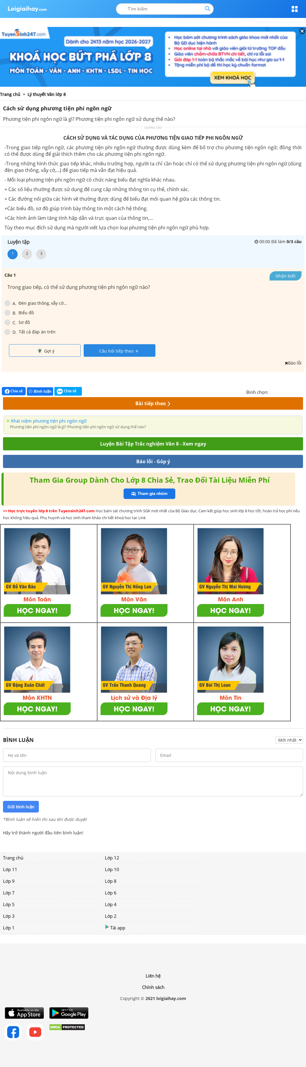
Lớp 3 (9, 916)
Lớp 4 (111, 904)
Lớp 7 (9, 893)
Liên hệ (153, 976)
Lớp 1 (9, 928)
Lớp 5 (9, 904)
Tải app (115, 927)
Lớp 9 (9, 881)
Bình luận (40, 391)
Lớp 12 (112, 858)
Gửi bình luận (20, 806)
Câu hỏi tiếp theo (118, 351)
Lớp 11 (10, 869)
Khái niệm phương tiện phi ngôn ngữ (49, 421)
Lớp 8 (111, 881)
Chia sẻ (14, 391)
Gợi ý (45, 351)
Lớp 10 (112, 869)
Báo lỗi (293, 363)
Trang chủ (13, 858)
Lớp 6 (111, 893)
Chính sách (153, 987)
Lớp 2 (111, 916)
